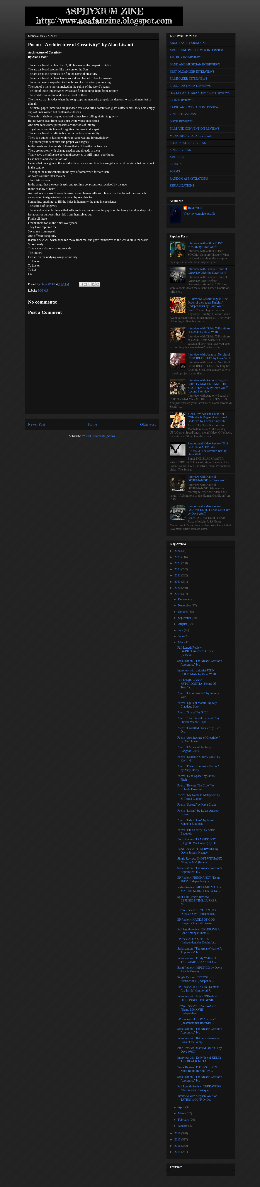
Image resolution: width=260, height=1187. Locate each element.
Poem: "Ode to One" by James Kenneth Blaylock (195, 822)
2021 (177, 581)
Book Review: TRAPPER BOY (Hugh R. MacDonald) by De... (197, 841)
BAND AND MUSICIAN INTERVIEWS (195, 64)
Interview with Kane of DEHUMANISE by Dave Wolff (207, 478)
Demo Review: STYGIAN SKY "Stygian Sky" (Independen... (196, 911)
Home (92, 424)
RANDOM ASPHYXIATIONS (189, 178)
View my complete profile (200, 213)
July (181, 630)
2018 (177, 1133)
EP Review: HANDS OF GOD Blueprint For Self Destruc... (196, 921)
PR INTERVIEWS (181, 100)
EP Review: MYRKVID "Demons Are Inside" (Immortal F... (198, 988)
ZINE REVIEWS (180, 150)
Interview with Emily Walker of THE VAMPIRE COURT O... (197, 960)
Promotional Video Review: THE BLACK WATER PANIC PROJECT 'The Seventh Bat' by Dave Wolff (208, 449)
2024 (177, 563)
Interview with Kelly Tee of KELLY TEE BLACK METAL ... (199, 1059)
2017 (177, 1139)
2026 (177, 551)
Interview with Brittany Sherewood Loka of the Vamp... (198, 1040)
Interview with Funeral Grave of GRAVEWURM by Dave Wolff (207, 270)
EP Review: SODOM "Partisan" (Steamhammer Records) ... (196, 1021)
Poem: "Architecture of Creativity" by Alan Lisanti (198, 739)
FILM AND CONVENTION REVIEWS (194, 128)
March (182, 1113)
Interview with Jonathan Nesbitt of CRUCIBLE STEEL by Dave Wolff (209, 356)
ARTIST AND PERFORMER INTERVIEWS (198, 50)
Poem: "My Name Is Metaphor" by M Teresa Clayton (198, 796)
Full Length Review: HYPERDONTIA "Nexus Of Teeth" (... (196, 683)
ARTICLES (177, 157)
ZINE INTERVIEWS (183, 114)
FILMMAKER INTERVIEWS (188, 78)
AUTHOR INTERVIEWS (186, 57)
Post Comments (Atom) (100, 436)
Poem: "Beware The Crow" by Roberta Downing (195, 787)
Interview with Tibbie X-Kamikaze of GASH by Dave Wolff (209, 330)
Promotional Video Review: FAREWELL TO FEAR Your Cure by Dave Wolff (209, 510)
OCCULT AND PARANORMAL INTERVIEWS (200, 93)
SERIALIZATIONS (182, 185)
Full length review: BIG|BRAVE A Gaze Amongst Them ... (198, 931)
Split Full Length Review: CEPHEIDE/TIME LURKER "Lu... (196, 900)
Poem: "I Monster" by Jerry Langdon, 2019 (194, 749)
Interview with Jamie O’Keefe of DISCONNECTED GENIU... (197, 998)
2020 (177, 587)
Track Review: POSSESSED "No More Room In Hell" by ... (197, 1069)
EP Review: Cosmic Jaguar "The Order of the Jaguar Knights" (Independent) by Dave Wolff (208, 302)
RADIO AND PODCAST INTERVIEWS (195, 107)
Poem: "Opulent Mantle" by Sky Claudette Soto (197, 704)
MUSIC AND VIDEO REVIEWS (190, 135)
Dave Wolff (195, 207)
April (181, 1107)
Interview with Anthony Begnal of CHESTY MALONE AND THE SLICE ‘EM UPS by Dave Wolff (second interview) (208, 386)
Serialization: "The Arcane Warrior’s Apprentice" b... (199, 662)
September (185, 617)
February (184, 1119)
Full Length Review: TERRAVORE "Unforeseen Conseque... (199, 1088)
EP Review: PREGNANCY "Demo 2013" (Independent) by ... (198, 879)
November (185, 605)
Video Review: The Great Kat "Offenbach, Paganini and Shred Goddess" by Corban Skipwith (207, 417)
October (183, 611)
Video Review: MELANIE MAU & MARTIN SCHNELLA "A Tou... (199, 889)
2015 (177, 1152)
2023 (177, 569)
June (181, 636)
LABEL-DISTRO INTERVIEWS (190, 85)
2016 (177, 1145)
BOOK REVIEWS (181, 121)
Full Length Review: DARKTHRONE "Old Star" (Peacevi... (196, 651)
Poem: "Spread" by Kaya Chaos (196, 804)
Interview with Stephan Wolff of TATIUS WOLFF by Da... (197, 1097)
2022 (177, 575)
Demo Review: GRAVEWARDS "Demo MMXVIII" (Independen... (197, 1009)
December (184, 599)
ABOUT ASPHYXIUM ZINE (188, 43)
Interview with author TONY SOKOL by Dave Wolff (205, 245)
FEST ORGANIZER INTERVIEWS (192, 71)
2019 (177, 594)
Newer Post (36, 424)
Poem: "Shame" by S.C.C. (193, 712)
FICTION (176, 164)
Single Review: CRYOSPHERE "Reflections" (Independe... (196, 979)
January (183, 1125)
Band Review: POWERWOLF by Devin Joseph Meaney (197, 850)
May (181, 642)
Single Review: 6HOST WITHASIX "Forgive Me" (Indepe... (199, 860)
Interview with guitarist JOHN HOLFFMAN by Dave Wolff (196, 672)
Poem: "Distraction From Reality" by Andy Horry (198, 768)
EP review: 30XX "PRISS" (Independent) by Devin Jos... (197, 940)
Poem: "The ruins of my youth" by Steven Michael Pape (198, 720)
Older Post (148, 424)
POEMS (43, 290)
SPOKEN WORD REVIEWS (188, 143)
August (183, 624)
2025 (177, 557)
